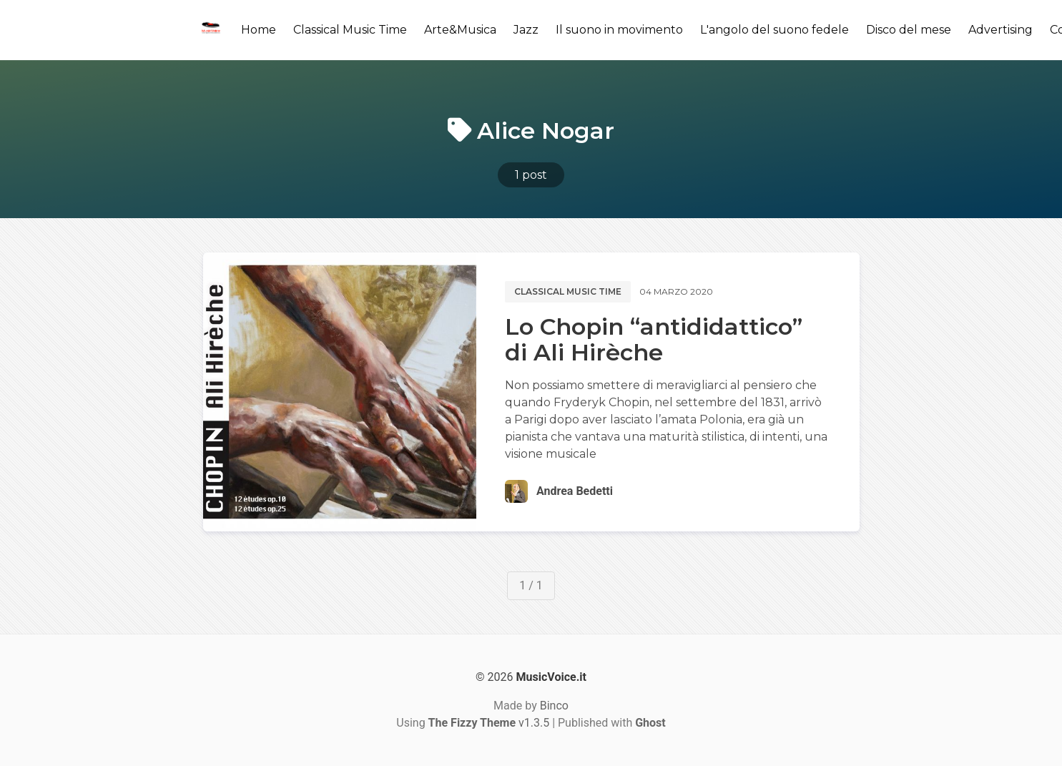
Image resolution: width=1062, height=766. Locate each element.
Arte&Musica (460, 29)
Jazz (526, 29)
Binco (554, 705)
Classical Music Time (350, 29)
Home (258, 29)
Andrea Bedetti (574, 491)
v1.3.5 (489, 723)
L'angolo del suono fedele (774, 29)
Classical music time (567, 291)
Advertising (1000, 29)
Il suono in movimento (619, 29)
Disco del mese (908, 29)
